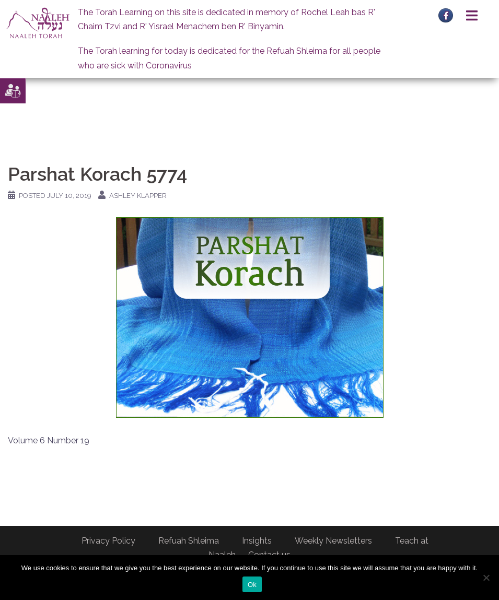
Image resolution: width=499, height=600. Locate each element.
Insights (257, 541)
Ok (252, 585)
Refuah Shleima (188, 541)
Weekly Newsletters (333, 541)
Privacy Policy (108, 541)
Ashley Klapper (138, 195)
